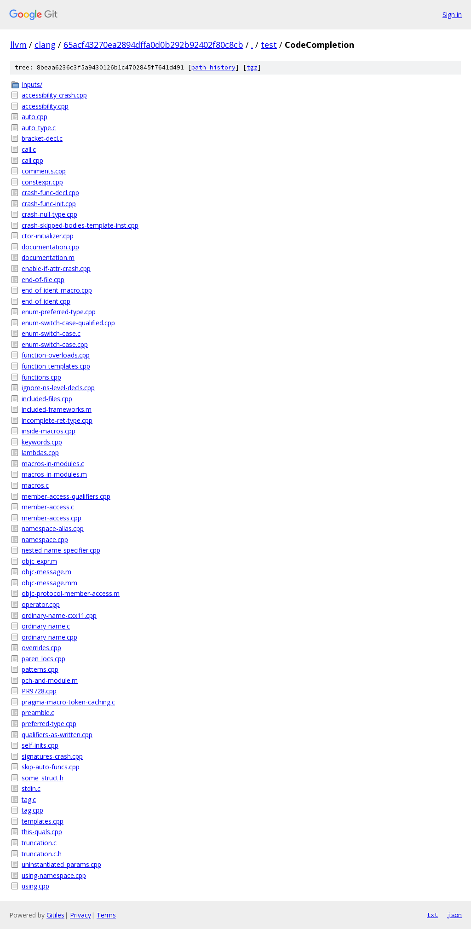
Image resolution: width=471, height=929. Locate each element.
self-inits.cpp (40, 745)
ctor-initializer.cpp (48, 235)
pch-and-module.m (50, 680)
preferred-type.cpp (49, 723)
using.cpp (35, 886)
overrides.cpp (41, 647)
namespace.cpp (45, 539)
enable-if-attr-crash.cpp (56, 268)
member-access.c (48, 506)
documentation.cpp (50, 246)
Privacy (80, 915)
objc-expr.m (39, 561)
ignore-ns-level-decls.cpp (58, 387)
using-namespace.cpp (54, 875)
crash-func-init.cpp (49, 203)
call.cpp (32, 160)
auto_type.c (39, 127)
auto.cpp (34, 116)
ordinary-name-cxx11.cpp (59, 615)
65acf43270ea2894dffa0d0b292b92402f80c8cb (153, 44)
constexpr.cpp (42, 182)
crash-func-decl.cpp (50, 192)
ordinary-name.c (46, 626)
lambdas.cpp (40, 452)
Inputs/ (32, 84)
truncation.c (39, 842)
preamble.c (38, 712)
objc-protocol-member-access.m (71, 593)
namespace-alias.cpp (53, 528)
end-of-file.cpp (43, 279)
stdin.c (31, 788)
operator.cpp (41, 604)
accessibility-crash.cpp (54, 95)
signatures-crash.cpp (52, 756)
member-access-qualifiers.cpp (66, 496)
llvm (18, 44)
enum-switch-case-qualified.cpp (68, 322)
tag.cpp (32, 810)
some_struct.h (42, 777)
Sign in (452, 14)
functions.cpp (41, 377)
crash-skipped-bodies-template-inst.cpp (80, 225)
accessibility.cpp (45, 106)
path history (213, 67)
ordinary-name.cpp (49, 637)
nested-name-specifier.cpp (61, 550)
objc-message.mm (49, 582)
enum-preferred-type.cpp (59, 311)
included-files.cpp (47, 398)
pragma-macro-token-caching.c (68, 702)
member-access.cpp (51, 518)
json (454, 915)
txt (432, 915)
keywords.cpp (42, 442)
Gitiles (55, 915)
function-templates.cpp (56, 366)
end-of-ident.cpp (46, 301)
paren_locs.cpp (43, 658)
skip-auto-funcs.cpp (51, 766)
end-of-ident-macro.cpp (57, 290)
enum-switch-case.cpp (55, 344)
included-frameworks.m (57, 409)
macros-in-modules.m (54, 474)
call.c (29, 149)
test (269, 44)
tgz (252, 67)
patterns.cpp (40, 669)
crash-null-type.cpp (49, 214)
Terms (106, 915)
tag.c (29, 799)
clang (45, 44)
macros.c (35, 485)
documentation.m (48, 257)
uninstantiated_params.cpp (61, 864)
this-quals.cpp (42, 831)
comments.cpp (44, 171)
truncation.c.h (42, 853)
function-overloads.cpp (56, 355)
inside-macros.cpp (48, 431)
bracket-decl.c (42, 138)
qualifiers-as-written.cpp (57, 734)
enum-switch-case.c (51, 333)
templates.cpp (42, 821)
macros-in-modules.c (53, 463)
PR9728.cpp (39, 691)
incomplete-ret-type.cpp (57, 420)
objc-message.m (46, 571)
